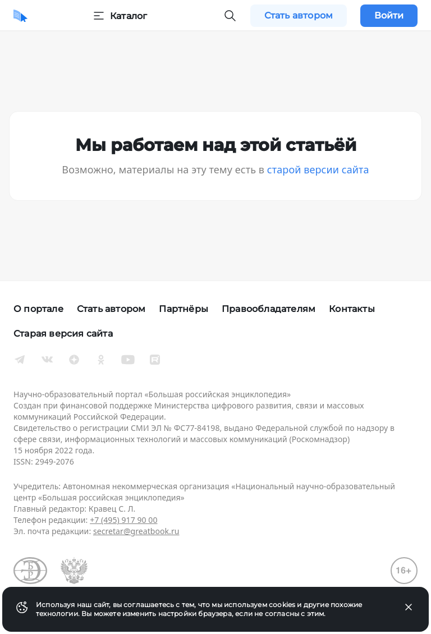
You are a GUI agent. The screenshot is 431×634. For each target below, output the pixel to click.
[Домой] (20, 16)
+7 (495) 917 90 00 (123, 519)
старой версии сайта (318, 169)
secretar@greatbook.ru (136, 531)
